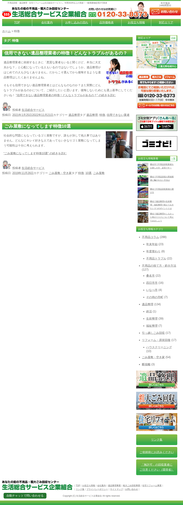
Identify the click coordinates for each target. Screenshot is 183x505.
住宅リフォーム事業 (152, 485)
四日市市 (152, 282)
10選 (88, 173)
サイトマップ (116, 489)
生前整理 (152, 318)
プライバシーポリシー (97, 489)
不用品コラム (150, 237)
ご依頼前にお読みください (157, 452)
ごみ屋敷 (99, 173)
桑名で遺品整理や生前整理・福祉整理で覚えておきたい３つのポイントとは (162, 204)
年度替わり (153, 251)
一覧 (173, 158)
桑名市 (150, 275)
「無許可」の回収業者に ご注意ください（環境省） (157, 467)
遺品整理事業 (114, 485)
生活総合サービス (33, 109)
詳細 (173, 38)
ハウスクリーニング (159, 347)
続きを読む (66, 95)
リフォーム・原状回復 (156, 340)
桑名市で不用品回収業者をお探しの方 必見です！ (162, 166)
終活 (149, 311)
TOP (17, 22)
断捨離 (146, 364)
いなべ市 (152, 289)
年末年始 (152, 244)
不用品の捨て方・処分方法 (159, 265)
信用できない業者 (118, 114)
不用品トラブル (156, 258)
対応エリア (166, 22)
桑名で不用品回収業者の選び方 (162, 190)
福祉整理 (152, 325)
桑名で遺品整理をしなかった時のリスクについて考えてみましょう (162, 217)
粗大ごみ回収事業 (131, 485)
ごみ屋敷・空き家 (60, 173)
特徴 (102, 114)
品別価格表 (106, 22)
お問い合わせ (131, 489)
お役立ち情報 (136, 22)
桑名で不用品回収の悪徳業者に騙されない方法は (162, 178)
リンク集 (156, 439)
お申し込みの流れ (76, 22)
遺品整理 (74, 114)
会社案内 (47, 22)
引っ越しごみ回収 (153, 332)
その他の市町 (154, 297)
